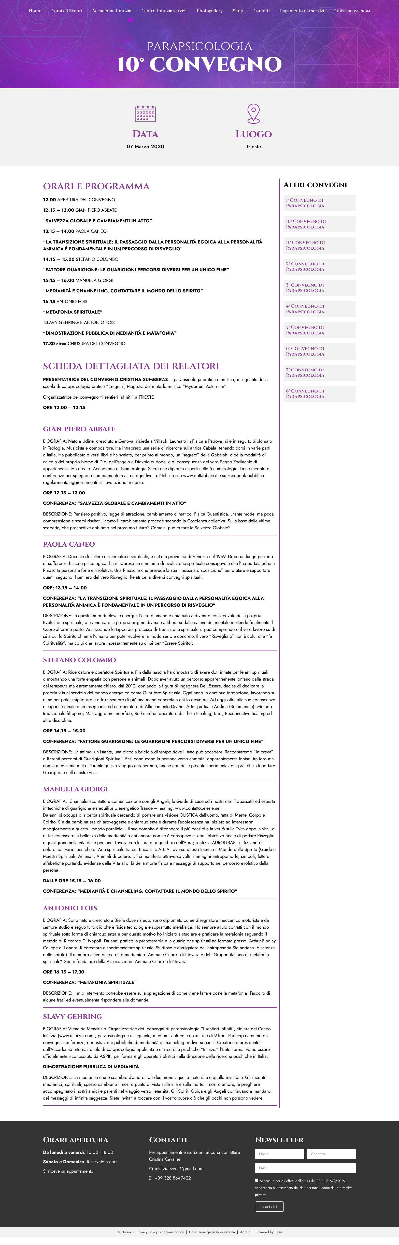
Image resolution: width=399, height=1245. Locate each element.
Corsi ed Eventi (66, 11)
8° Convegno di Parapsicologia (305, 394)
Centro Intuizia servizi (164, 11)
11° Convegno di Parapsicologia (305, 245)
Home (35, 11)
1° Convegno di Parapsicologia (305, 203)
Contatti (261, 11)
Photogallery (210, 11)
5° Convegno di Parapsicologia (305, 330)
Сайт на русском (352, 11)
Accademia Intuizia (111, 11)
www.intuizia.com (76, 1035)
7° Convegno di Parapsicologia (305, 373)
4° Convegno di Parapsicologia (305, 309)
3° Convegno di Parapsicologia (305, 288)
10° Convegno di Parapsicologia (306, 224)
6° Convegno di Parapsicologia (305, 351)
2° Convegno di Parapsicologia (305, 267)
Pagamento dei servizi (302, 11)
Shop (238, 11)
